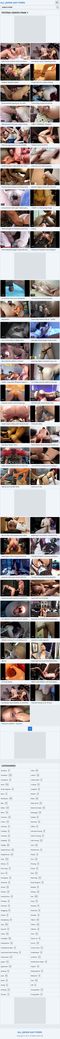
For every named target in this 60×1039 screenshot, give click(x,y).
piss (34, 859)
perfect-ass (36, 849)
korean (5, 994)
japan (5, 961)
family (5, 891)
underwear (36, 952)
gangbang (6, 919)
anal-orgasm (7, 789)
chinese (5, 826)
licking (35, 784)
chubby (5, 831)
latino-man (37, 779)
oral (34, 845)
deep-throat (7, 849)
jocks (4, 980)
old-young (37, 840)
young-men (37, 994)
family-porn (7, 896)
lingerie (35, 789)
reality (35, 887)
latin (34, 770)
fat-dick (5, 905)
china (5, 821)
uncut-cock (37, 947)
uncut (35, 943)
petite (34, 854)
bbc (4, 803)
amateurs (6, 779)
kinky (4, 985)
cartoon (6, 817)
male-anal (36, 803)
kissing (5, 989)
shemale (35, 910)
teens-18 (36, 938)
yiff (33, 985)
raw (34, 873)
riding (35, 891)
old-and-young (38, 831)
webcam (36, 975)
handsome (7, 943)
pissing (35, 863)
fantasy (5, 901)
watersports (37, 971)
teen (34, 933)
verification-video (39, 961)
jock (4, 975)
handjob (6, 938)
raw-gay (36, 877)
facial (5, 887)
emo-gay (6, 868)
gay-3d (5, 929)
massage (36, 812)
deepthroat (7, 854)
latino (35, 775)
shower (35, 915)
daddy (5, 845)
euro (4, 873)
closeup (5, 835)
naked (35, 817)
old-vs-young (37, 835)
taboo (35, 919)
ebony (5, 863)
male (34, 798)
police (34, 868)
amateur (6, 775)
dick (5, 859)
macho (35, 793)
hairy (5, 933)
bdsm (5, 807)
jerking (5, 971)
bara (4, 793)
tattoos (35, 929)
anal (5, 784)
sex (34, 896)
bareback (7, 798)
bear (4, 812)
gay (4, 924)
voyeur (35, 966)
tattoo (35, 924)
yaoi (34, 980)
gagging (6, 910)
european (6, 877)
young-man (37, 989)
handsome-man (8, 947)
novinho (35, 821)
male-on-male (38, 807)
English (57, 2)
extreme (5, 882)
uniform (36, 957)
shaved (35, 905)
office (34, 826)
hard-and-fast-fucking (11, 952)
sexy (34, 901)
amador (5, 770)
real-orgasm (37, 882)
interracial (7, 957)
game (5, 915)
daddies (5, 840)
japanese (6, 966)
